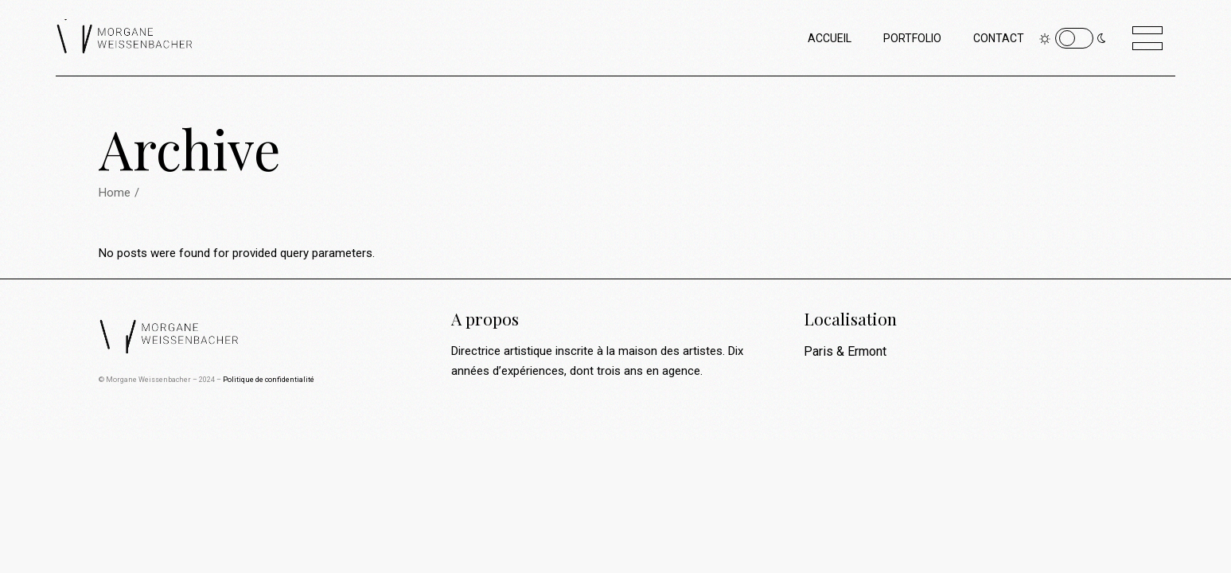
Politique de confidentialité (268, 380)
